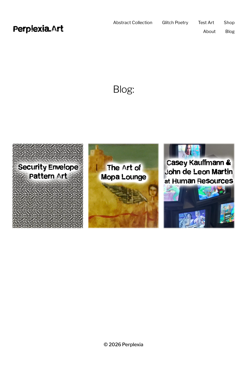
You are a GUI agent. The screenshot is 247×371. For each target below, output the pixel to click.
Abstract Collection (132, 22)
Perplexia (132, 344)
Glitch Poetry (175, 22)
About (209, 31)
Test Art (206, 22)
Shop (229, 22)
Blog (230, 31)
